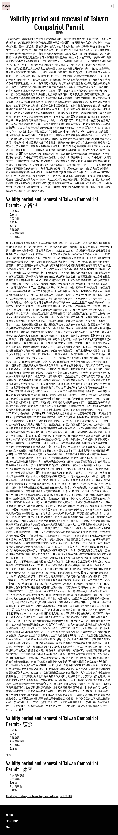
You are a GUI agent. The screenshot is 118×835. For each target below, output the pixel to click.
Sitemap (9, 814)
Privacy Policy (12, 821)
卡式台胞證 (18, 87)
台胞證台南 (56, 131)
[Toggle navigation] (111, 6)
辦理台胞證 (45, 53)
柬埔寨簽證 (94, 284)
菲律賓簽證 (12, 153)
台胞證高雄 (69, 480)
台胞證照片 (66, 796)
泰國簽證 (93, 402)
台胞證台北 (86, 179)
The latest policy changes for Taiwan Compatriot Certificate (32, 796)
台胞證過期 (77, 354)
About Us (10, 827)
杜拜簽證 (73, 435)
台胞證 (69, 376)
